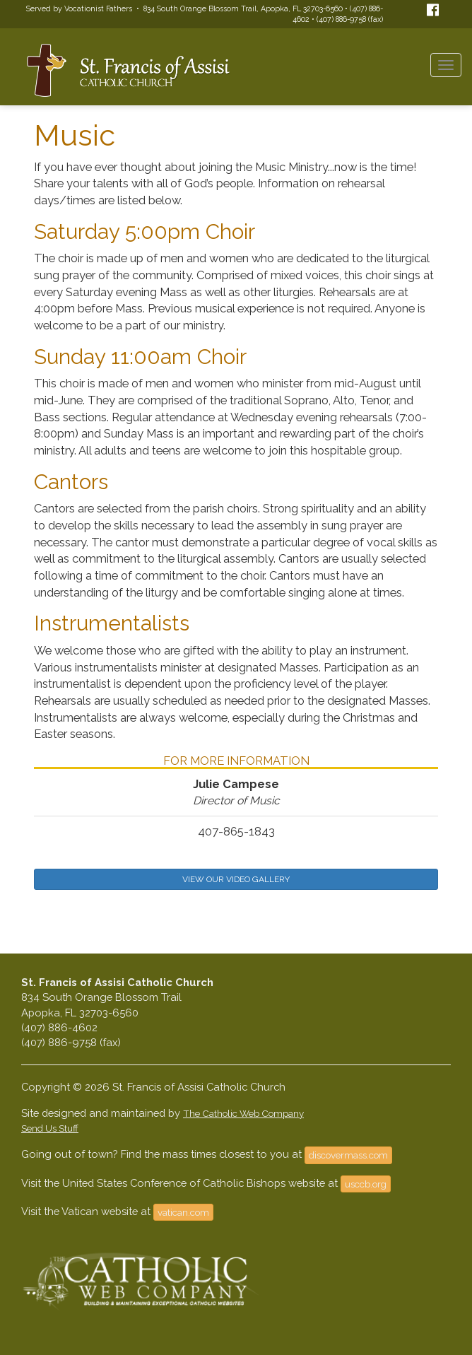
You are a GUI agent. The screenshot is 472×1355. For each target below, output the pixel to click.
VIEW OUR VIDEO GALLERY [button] (236, 879)
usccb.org (366, 1184)
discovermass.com (348, 1155)
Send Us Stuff (49, 1128)
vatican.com (183, 1212)
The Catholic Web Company (243, 1113)
